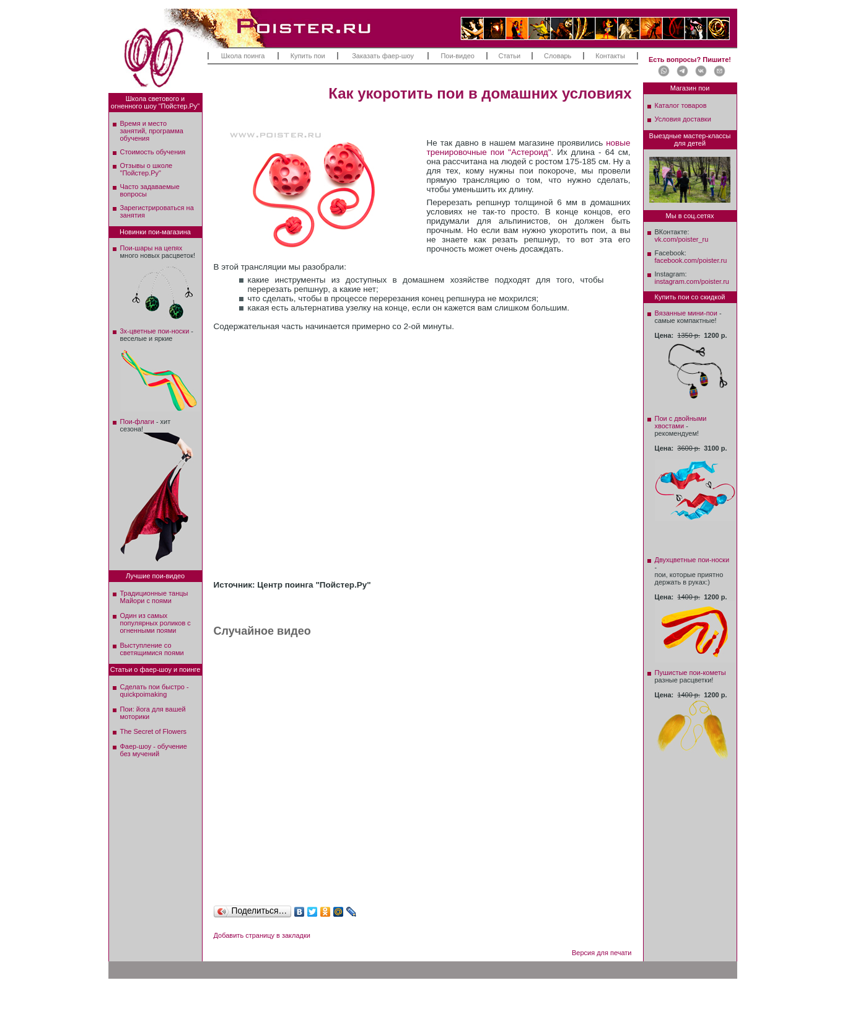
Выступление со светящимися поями (152, 649)
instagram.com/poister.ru (692, 281)
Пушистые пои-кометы (690, 672)
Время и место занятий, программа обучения (151, 131)
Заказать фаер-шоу (383, 56)
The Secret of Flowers (153, 731)
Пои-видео (457, 56)
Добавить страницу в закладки (262, 935)
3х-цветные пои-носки (155, 331)
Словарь (557, 56)
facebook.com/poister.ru (691, 260)
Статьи (510, 56)
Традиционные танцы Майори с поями (154, 596)
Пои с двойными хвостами (681, 422)
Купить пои (308, 56)
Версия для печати (602, 952)
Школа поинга (243, 56)
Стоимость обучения (153, 152)
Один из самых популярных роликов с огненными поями (155, 623)
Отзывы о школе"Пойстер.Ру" (146, 169)
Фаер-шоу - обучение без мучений (153, 750)
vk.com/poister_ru (682, 239)
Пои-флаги (137, 421)
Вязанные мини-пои (686, 313)
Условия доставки (683, 119)
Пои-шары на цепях (151, 248)
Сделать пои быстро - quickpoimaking (154, 690)
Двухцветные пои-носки (692, 559)
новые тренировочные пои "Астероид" (529, 147)
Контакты (610, 56)
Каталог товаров (681, 105)
